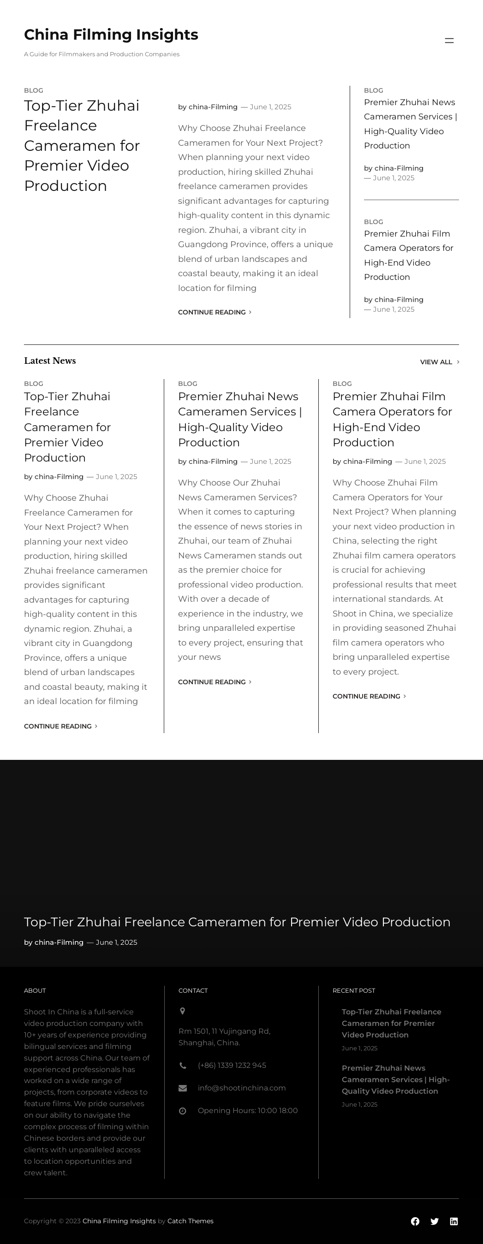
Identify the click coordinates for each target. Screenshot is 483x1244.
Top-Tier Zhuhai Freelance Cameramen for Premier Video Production (82, 145)
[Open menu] (449, 40)
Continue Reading (212, 312)
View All (436, 362)
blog (33, 90)
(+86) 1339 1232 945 (232, 1065)
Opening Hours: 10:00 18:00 (248, 1110)
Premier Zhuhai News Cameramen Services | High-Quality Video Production (410, 124)
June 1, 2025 (270, 106)
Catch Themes (190, 1221)
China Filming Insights (111, 34)
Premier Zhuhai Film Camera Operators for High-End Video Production (408, 256)
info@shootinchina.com (242, 1088)
